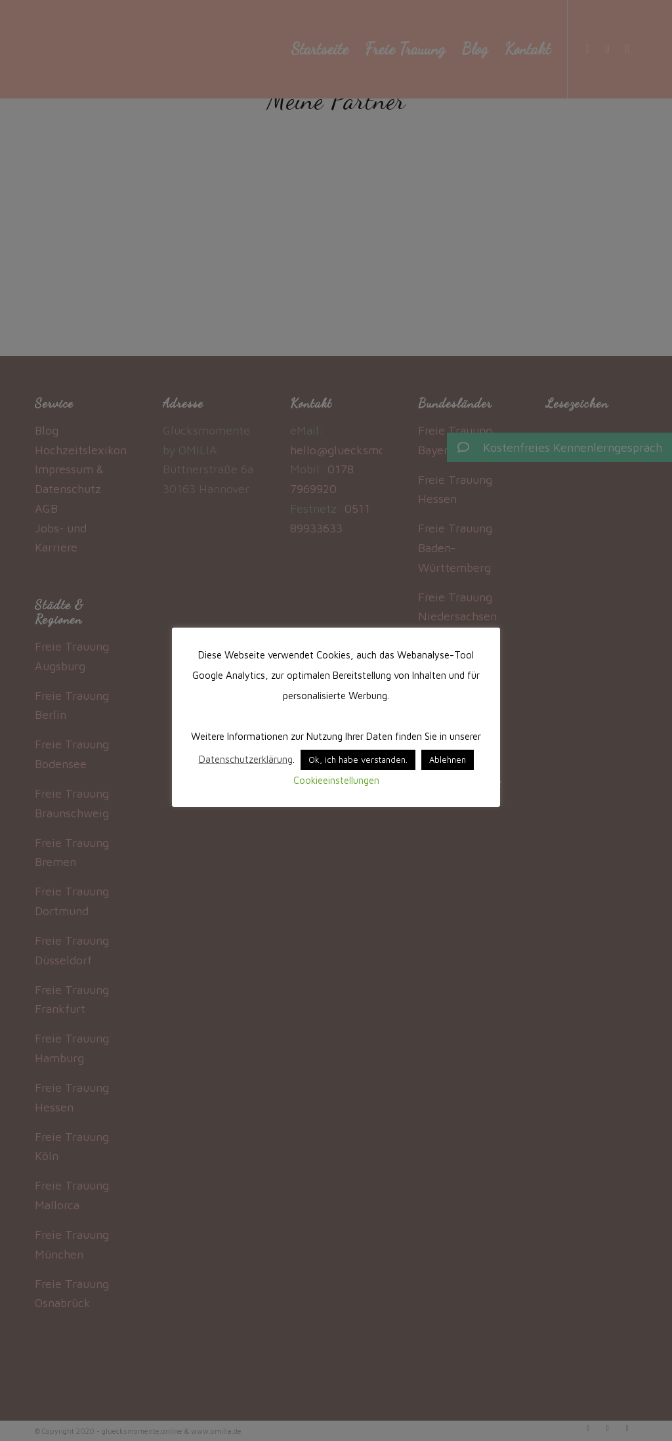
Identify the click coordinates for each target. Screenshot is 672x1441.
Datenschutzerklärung (246, 759)
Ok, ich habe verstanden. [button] (358, 759)
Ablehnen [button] (447, 759)
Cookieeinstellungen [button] (336, 780)
